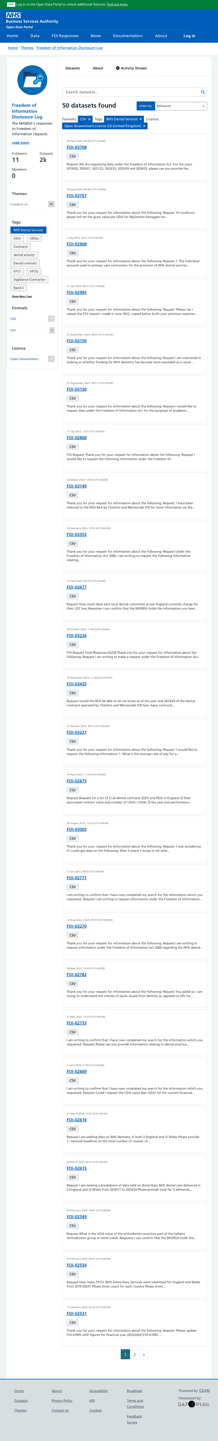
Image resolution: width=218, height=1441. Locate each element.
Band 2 (19, 288)
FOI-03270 (77, 926)
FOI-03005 (77, 829)
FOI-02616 (77, 1119)
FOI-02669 (77, 1071)
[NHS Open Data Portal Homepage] (32, 20)
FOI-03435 (77, 683)
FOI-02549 (77, 1216)
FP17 (17, 271)
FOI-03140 (77, 486)
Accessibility (98, 1391)
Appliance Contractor (29, 279)
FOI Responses (65, 35)
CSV (73, 156)
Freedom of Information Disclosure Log (70, 48)
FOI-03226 (77, 635)
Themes (27, 48)
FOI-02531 (77, 1313)
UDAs (34, 238)
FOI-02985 (77, 292)
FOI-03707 (77, 195)
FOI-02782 (77, 974)
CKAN (204, 1390)
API (92, 1401)
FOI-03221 (77, 732)
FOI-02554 (77, 1265)
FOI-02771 (77, 877)
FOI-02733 (77, 1022)
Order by (145, 106)
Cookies (95, 1410)
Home (12, 35)
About (161, 35)
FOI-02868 (77, 437)
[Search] (202, 92)
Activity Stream (131, 68)
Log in (189, 35)
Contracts (21, 247)
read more (20, 142)
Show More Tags (22, 296)
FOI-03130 (77, 389)
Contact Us (60, 1410)
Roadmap (134, 1391)
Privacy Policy (62, 1401)
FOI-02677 (77, 587)
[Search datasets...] (129, 92)
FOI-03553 (77, 534)
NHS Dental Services (28, 230)
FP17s (34, 271)
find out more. (117, 4)
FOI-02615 (77, 1168)
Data (35, 35)
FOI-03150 (77, 340)
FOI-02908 (77, 244)
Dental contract (25, 263)
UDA (17, 238)
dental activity (24, 255)
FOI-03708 (77, 147)
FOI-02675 (77, 780)
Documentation (128, 35)
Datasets (72, 68)
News (96, 35)
